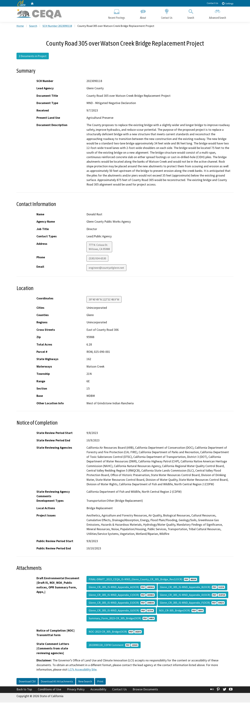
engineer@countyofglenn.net (106, 268)
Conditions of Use (49, 690)
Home (20, 26)
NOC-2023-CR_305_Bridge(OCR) (115, 632)
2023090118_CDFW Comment (113, 645)
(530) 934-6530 (97, 258)
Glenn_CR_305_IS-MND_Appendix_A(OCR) (122, 587)
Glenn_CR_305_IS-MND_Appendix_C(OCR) (122, 595)
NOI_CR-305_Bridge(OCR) (181, 611)
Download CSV (27, 681)
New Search (85, 681)
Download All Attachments (57, 681)
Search (191, 13)
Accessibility (98, 690)
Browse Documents (145, 690)
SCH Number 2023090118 (57, 26)
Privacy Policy (76, 690)
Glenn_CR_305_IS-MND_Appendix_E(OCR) (122, 603)
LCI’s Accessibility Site (82, 670)
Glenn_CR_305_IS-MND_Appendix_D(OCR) (193, 595)
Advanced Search (217, 13)
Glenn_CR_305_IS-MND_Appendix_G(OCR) (121, 611)
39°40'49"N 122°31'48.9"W (104, 299)
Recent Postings (117, 13)
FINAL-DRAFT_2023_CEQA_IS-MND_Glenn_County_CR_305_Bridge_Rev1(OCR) (143, 579)
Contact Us (212, 3)
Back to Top (24, 690)
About (143, 13)
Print (100, 681)
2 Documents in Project (33, 56)
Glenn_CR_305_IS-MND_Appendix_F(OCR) (192, 603)
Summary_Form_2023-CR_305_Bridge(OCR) (122, 618)
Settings (227, 3)
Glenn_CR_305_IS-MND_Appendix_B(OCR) (192, 587)
